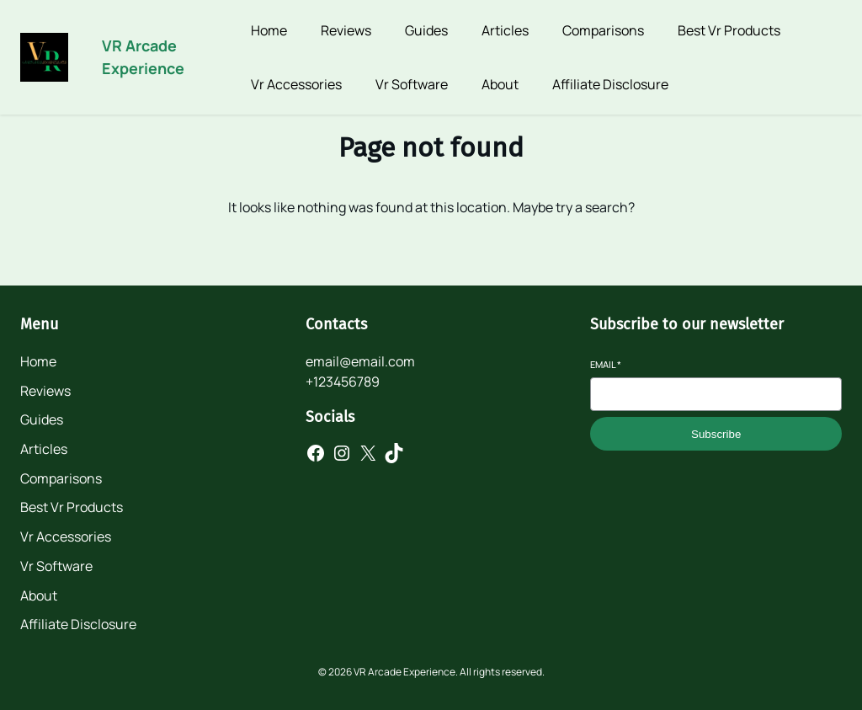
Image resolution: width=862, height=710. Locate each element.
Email (605, 364)
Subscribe (716, 434)
